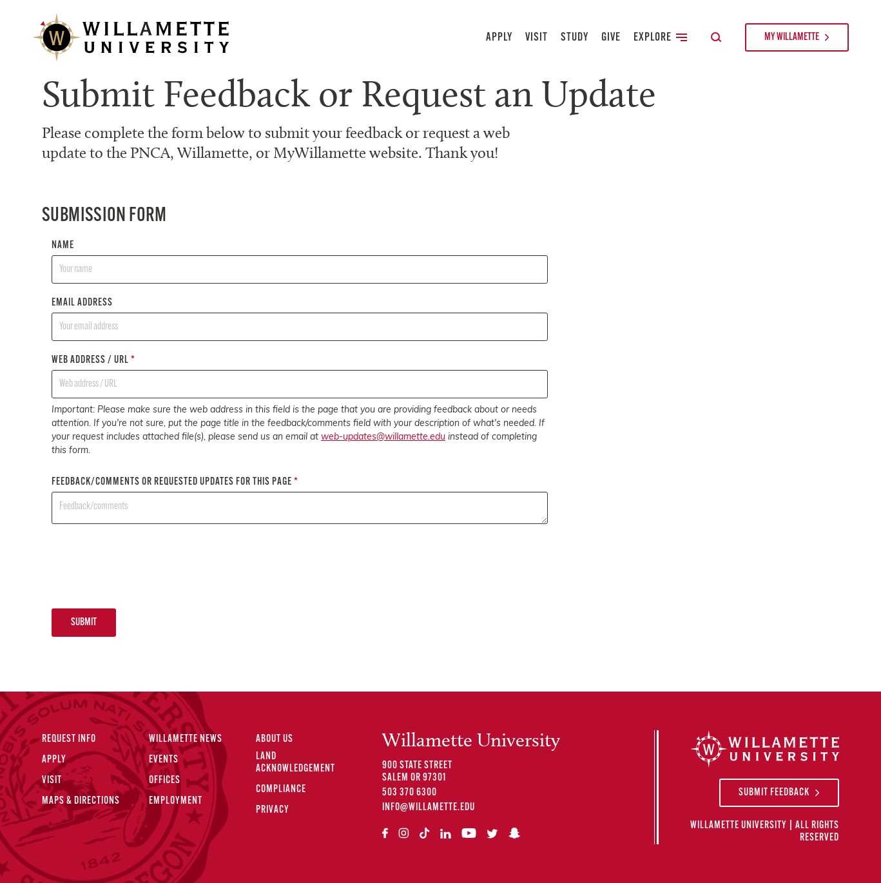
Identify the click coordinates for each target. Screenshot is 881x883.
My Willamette (791, 37)
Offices (164, 780)
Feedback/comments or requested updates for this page (300, 500)
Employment (175, 801)
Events (164, 760)
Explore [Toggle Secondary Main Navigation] (660, 38)
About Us (274, 739)
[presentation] (149, 566)
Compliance (281, 789)
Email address (300, 319)
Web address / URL (300, 376)
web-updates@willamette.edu (383, 437)
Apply (499, 38)
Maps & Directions (81, 801)
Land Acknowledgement (295, 763)
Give (611, 38)
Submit (84, 622)
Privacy (272, 810)
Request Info (69, 739)
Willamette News (185, 739)
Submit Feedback (774, 793)
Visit (536, 38)
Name (300, 262)
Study (574, 38)
